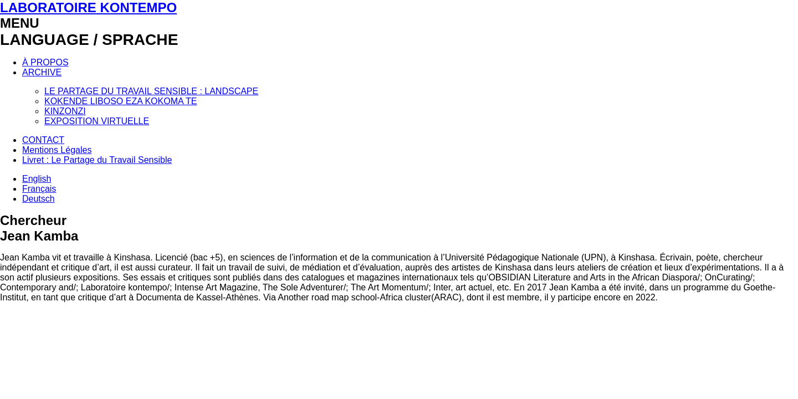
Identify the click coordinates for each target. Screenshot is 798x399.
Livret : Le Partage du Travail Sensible (97, 160)
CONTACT (43, 140)
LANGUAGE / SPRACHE (89, 39)
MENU (19, 23)
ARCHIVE (42, 72)
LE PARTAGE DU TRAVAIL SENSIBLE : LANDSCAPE (151, 91)
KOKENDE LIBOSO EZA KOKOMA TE (120, 101)
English (36, 178)
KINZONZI (65, 111)
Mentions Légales (56, 150)
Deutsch (38, 198)
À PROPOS (45, 62)
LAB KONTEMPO (88, 7)
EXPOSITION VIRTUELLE (96, 121)
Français (39, 188)
